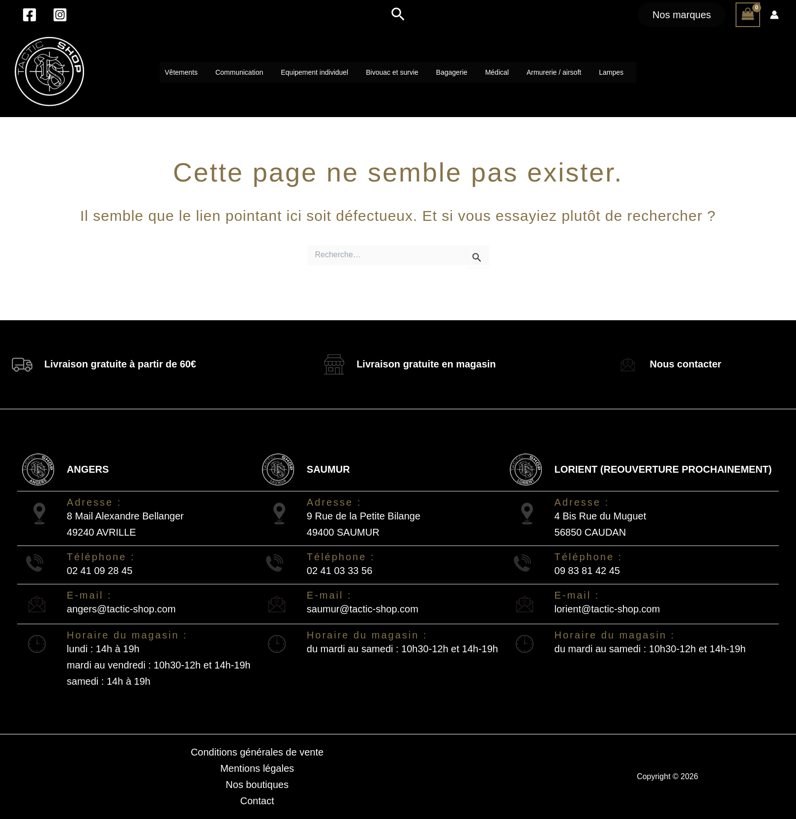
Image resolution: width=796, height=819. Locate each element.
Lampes (611, 72)
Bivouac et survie (392, 72)
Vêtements (181, 72)
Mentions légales (257, 768)
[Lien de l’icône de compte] (774, 14)
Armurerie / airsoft (554, 72)
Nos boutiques (257, 784)
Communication (239, 72)
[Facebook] (29, 14)
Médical (497, 72)
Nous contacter (686, 364)
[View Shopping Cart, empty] (748, 14)
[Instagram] (60, 14)
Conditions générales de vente (257, 752)
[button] (398, 15)
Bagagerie (452, 72)
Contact (257, 800)
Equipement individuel (314, 72)
